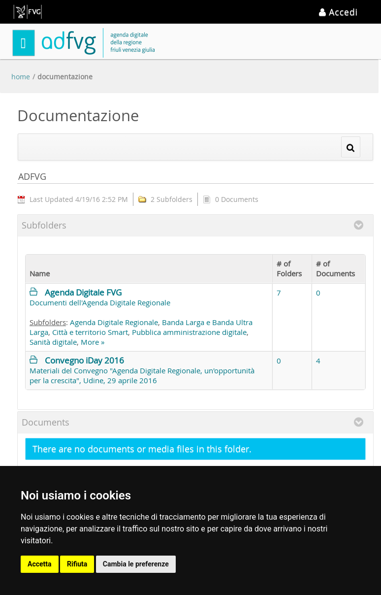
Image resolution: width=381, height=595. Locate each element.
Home (20, 76)
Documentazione (65, 76)
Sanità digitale (53, 342)
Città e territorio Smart (90, 332)
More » (92, 342)
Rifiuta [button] (77, 564)
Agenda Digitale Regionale (114, 322)
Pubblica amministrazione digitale (189, 332)
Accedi (338, 12)
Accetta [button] (40, 564)
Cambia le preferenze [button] (136, 564)
